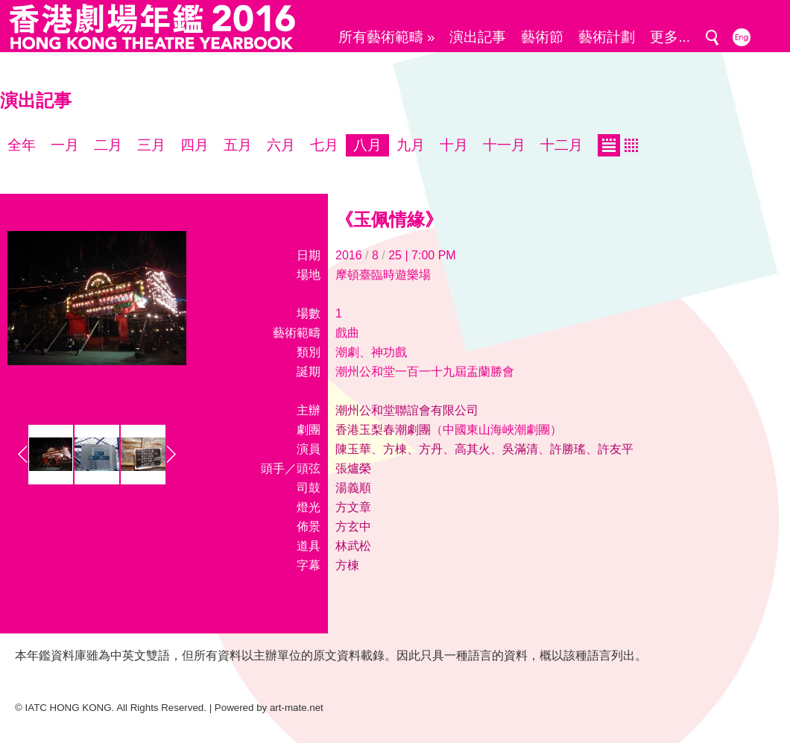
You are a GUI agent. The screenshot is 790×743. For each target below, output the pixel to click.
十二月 (561, 145)
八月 (367, 145)
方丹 (431, 449)
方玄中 (353, 526)
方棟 (395, 449)
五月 (238, 145)
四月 (194, 145)
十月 (454, 145)
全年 (21, 145)
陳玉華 (353, 449)
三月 (151, 145)
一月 (65, 145)
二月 (108, 145)
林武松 (353, 546)
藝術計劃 (606, 37)
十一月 (504, 145)
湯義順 (353, 487)
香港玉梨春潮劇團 (383, 429)
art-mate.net (296, 707)
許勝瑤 (568, 449)
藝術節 (542, 37)
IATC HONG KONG (68, 707)
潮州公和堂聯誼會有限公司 (406, 410)
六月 (281, 145)
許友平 (615, 449)
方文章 (353, 507)
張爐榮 (353, 468)
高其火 (472, 449)
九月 (410, 145)
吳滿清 (520, 449)
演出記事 (477, 37)
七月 (324, 145)
